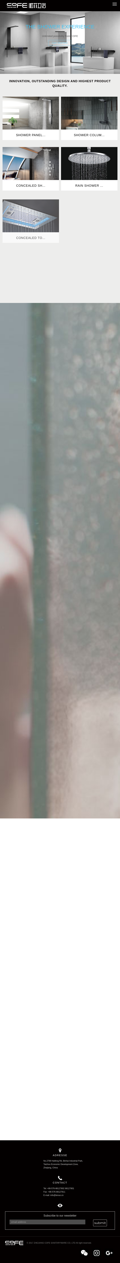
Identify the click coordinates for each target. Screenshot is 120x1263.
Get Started (59, 42)
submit (100, 1223)
